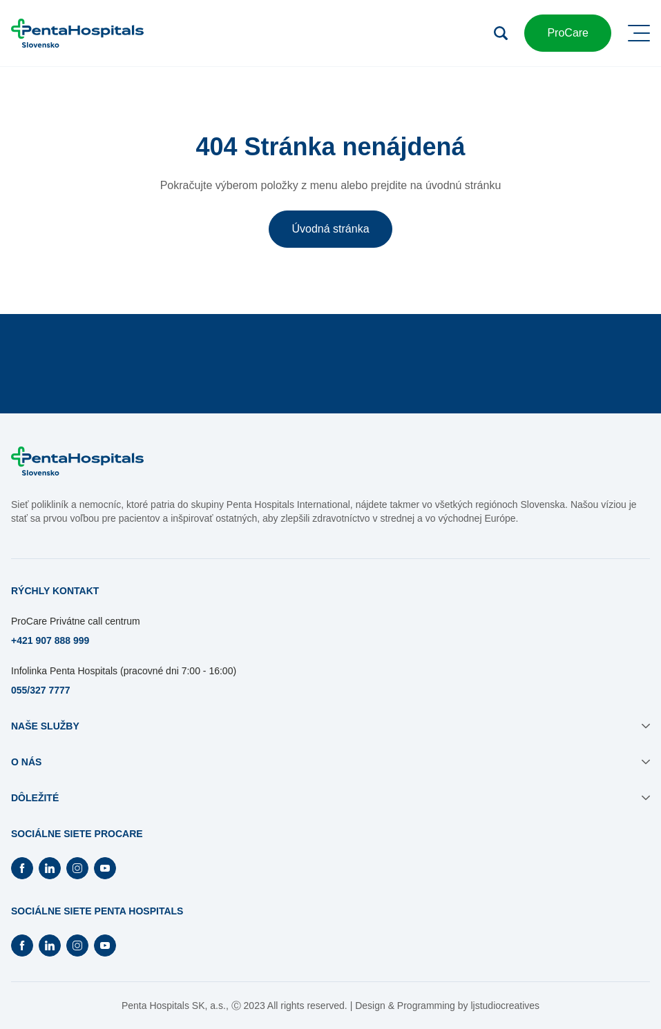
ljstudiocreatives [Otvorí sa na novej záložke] (504, 1005)
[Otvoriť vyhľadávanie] (501, 33)
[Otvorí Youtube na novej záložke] (105, 868)
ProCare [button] (567, 33)
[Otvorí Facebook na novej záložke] (22, 868)
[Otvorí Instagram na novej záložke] (77, 868)
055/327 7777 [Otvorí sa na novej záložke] (40, 690)
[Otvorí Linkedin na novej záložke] (50, 868)
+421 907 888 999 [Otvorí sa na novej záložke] (50, 640)
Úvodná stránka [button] (330, 229)
